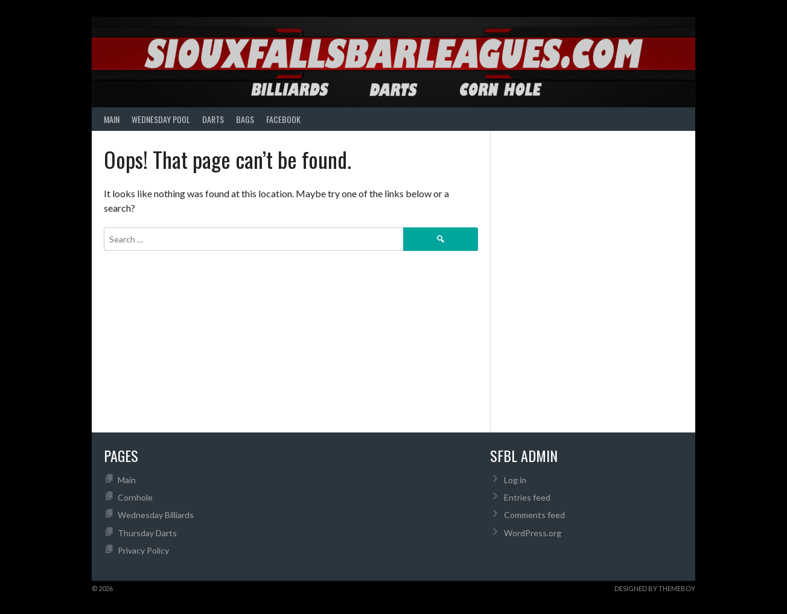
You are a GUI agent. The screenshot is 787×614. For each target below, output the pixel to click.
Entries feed (527, 497)
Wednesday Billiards (156, 515)
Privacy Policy (143, 550)
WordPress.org (532, 533)
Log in (515, 480)
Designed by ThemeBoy (654, 588)
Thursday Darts (147, 533)
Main (111, 119)
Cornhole (135, 497)
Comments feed (534, 515)
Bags (245, 119)
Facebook (283, 119)
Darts (213, 119)
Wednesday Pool (161, 119)
